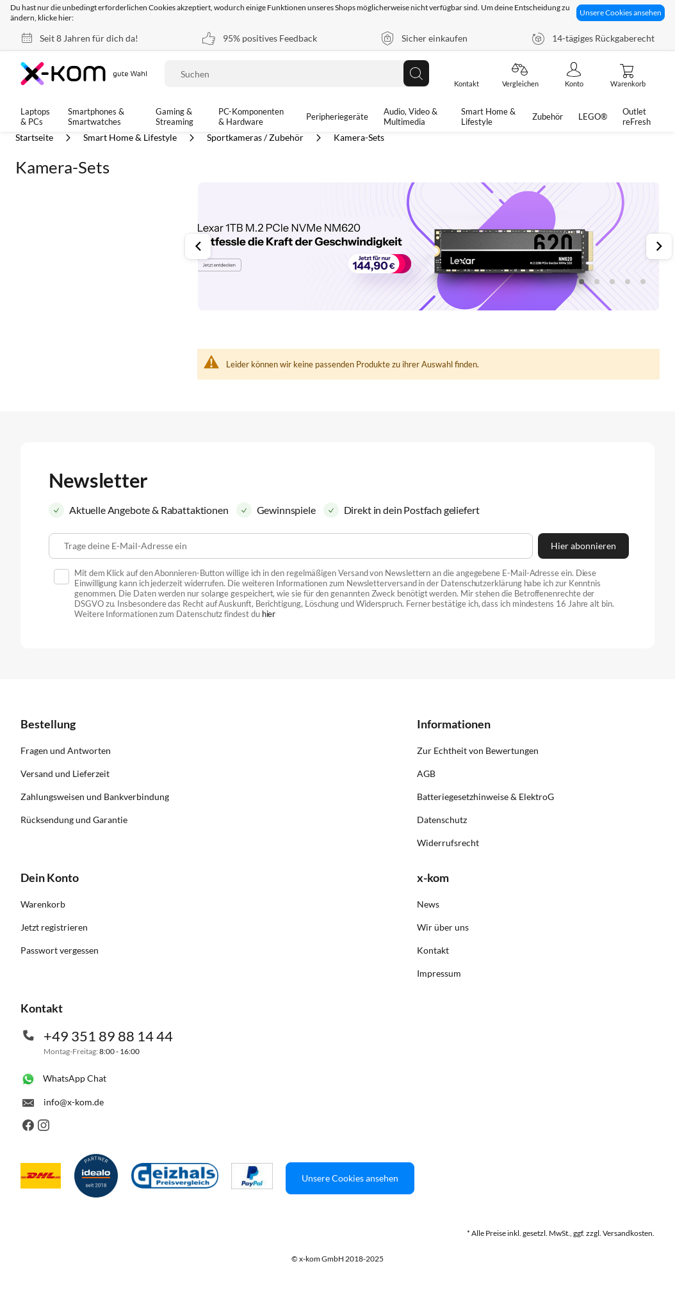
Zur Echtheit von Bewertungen (478, 750)
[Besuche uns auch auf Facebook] (28, 1127)
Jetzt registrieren (54, 927)
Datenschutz (442, 819)
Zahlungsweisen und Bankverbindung (94, 796)
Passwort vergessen (59, 950)
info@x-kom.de (74, 1101)
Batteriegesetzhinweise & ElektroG (485, 796)
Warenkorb (42, 904)
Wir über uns (443, 927)
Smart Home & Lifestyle (131, 137)
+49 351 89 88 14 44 (108, 1036)
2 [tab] (596, 281)
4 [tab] (627, 281)
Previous (198, 246)
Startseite (35, 137)
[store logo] (84, 73)
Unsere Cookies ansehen (621, 12)
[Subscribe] (583, 546)
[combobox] (297, 73)
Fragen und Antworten (65, 750)
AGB (426, 773)
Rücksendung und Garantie (73, 819)
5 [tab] (643, 281)
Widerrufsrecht (448, 842)
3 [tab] (612, 281)
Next (659, 246)
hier (269, 614)
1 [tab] (581, 281)
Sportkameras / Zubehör (256, 137)
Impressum (439, 973)
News (428, 904)
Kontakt (433, 950)
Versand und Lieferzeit (65, 773)
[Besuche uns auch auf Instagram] (43, 1127)
